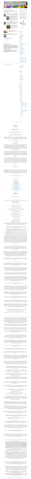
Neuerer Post (5, 63)
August (21, 114)
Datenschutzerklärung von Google (7, 48)
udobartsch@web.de (17, 129)
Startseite (11, 63)
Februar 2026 (20, 71)
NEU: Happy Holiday (21, 35)
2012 (20, 96)
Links (20, 28)
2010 (20, 98)
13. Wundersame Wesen (21, 48)
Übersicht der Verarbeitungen (16, 181)
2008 (20, 100)
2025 (20, 84)
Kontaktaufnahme (16, 186)
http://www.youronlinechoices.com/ (11, 301)
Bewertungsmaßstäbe (24, 18)
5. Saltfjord (20, 41)
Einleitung (16, 180)
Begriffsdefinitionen (16, 190)
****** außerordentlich (21, 79)
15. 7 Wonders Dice (21, 50)
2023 (20, 86)
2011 (20, 97)
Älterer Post (17, 63)
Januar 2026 (20, 72)
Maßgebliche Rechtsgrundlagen (16, 182)
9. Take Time (20, 45)
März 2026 (20, 70)
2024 (20, 85)
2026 (20, 83)
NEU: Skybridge (21, 36)
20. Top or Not (20, 54)
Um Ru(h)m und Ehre (21, 67)
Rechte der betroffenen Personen (16, 189)
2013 (20, 95)
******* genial (20, 80)
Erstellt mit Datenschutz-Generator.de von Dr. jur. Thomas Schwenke (15, 140)
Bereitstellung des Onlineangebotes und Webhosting (16, 187)
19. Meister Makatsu (21, 53)
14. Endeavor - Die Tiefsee (22, 49)
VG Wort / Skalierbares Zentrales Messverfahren (16, 185)
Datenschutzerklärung (21, 27)
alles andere (20, 32)
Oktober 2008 (9, 38)
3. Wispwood (20, 39)
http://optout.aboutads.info (21, 301)
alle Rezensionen (21, 31)
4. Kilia (20, 40)
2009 (20, 99)
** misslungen (20, 76)
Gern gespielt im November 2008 (8, 10)
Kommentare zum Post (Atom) (9, 64)
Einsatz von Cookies (16, 184)
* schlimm (20, 75)
